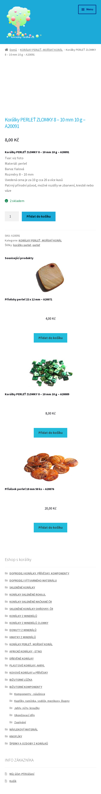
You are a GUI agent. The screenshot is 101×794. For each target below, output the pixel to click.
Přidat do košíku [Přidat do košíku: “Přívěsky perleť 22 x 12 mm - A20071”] (51, 338)
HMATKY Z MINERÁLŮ (22, 637)
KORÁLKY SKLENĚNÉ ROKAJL (27, 594)
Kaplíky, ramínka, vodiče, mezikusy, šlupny (42, 701)
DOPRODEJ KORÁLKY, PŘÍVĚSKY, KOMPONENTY (39, 573)
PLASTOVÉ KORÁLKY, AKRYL (27, 665)
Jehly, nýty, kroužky (27, 708)
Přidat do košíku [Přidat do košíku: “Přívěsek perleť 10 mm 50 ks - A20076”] (51, 527)
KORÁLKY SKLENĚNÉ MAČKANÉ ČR (30, 602)
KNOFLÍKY (15, 736)
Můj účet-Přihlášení (21, 774)
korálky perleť (22, 245)
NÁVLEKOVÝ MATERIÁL (23, 729)
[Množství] (12, 216)
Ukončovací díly (24, 715)
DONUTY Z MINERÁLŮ (22, 630)
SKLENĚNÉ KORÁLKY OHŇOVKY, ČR (31, 609)
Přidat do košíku (39, 216)
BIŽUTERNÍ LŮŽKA (20, 680)
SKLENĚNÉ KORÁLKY (22, 587)
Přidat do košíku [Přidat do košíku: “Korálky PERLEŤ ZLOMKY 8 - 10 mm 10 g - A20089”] (51, 432)
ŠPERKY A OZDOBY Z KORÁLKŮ (28, 743)
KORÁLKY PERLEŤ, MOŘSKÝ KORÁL (41, 50)
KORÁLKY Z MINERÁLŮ (23, 616)
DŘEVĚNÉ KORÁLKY (21, 658)
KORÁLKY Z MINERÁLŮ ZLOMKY (28, 623)
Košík (12, 781)
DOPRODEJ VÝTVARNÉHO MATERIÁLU (33, 580)
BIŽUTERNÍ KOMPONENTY (25, 687)
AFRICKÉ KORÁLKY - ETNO (25, 651)
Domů (13, 50)
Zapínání (20, 722)
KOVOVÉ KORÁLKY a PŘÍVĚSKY (28, 672)
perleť (36, 245)
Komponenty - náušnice (29, 694)
